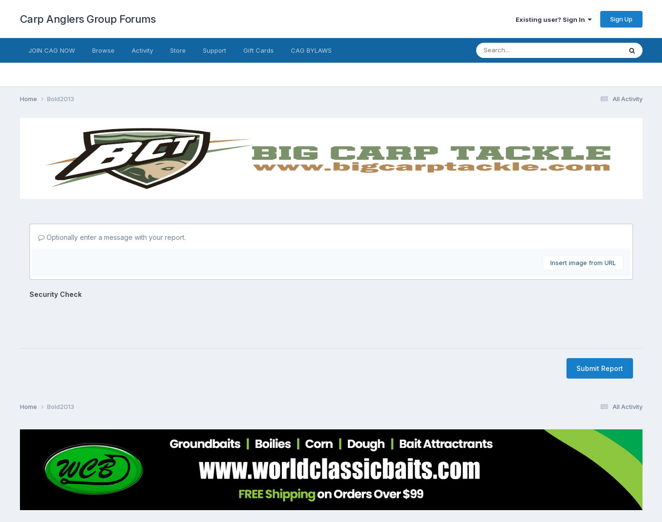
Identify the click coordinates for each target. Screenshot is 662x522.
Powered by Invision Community (331, 508)
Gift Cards (258, 50)
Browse (103, 50)
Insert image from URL (583, 262)
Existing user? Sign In (554, 19)
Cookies (353, 488)
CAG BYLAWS (311, 50)
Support (214, 50)
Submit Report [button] (599, 331)
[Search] (518, 50)
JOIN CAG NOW (52, 50)
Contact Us (314, 488)
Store (178, 50)
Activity (142, 50)
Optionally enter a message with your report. (112, 237)
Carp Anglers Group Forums (88, 19)
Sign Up (621, 19)
